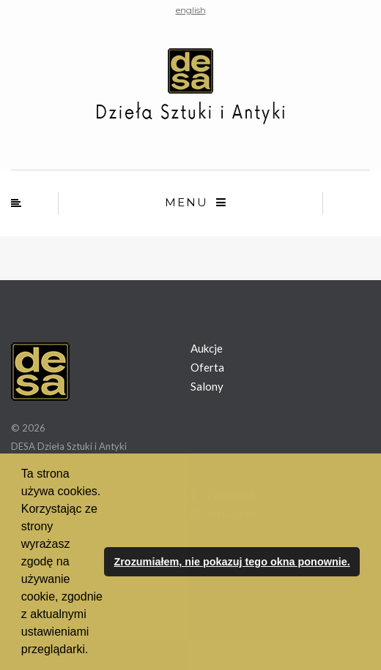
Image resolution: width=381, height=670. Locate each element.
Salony (206, 386)
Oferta (207, 367)
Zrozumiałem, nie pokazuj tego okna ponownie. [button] (231, 562)
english (191, 9)
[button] (94, 651)
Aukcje (206, 348)
